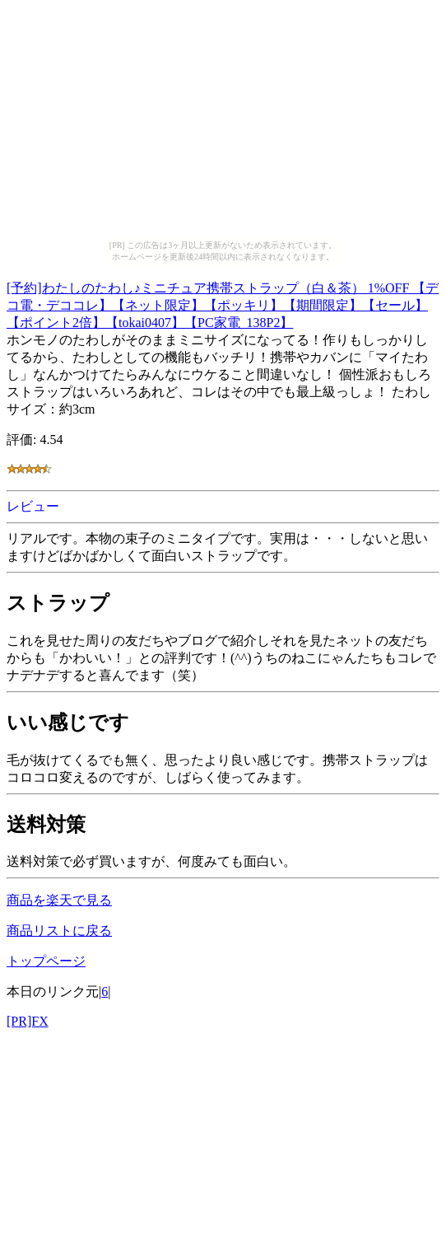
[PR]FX (28, 1021)
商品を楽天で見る (59, 900)
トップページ (46, 961)
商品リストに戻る (59, 931)
